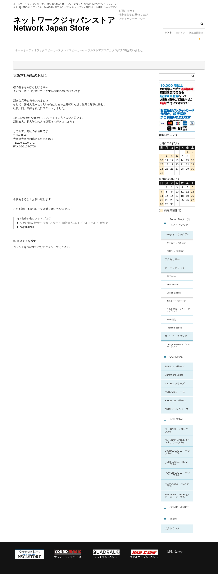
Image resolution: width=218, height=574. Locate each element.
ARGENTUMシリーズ (176, 406)
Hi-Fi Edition (173, 281)
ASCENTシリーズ (174, 380)
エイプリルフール (85, 219)
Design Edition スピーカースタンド (178, 342)
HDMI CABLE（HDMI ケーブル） (176, 460)
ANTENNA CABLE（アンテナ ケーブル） (177, 438)
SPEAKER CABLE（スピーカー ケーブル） (177, 492)
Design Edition (174, 289)
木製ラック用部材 (175, 248)
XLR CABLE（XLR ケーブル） (178, 427)
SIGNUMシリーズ (174, 363)
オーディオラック (44, 50)
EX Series (171, 273)
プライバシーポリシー (132, 18)
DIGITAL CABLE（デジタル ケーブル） (177, 448)
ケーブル (121, 50)
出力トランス (172, 525)
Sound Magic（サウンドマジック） (180, 219)
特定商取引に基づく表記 (133, 14)
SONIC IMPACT (179, 503)
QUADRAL (176, 353)
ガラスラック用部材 (176, 239)
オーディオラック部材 (177, 231)
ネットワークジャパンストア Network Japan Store (64, 24)
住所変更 (102, 219)
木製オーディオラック (176, 298)
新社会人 (67, 219)
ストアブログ (142, 50)
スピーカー (101, 50)
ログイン (180, 32)
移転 (29, 219)
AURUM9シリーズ (175, 388)
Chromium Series (174, 371)
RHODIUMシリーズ (175, 397)
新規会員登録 (196, 32)
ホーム (21, 50)
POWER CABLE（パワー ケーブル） (177, 470)
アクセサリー (172, 256)
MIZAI (173, 515)
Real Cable (176, 415)
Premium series (174, 324)
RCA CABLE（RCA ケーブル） (177, 481)
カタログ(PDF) (167, 50)
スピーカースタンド (74, 50)
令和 (45, 219)
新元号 (38, 219)
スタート (55, 219)
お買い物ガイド (128, 10)
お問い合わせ (192, 50)
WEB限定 (171, 316)
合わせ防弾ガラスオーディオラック (178, 307)
